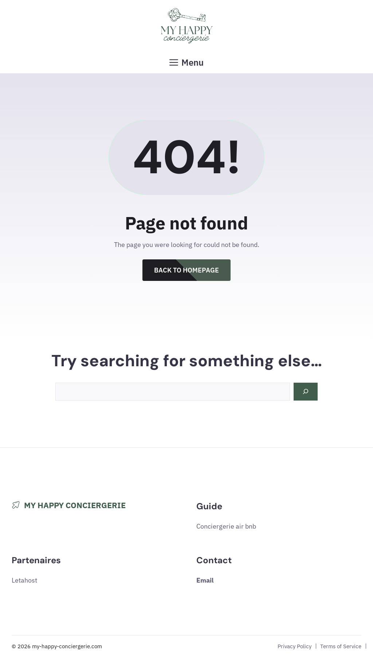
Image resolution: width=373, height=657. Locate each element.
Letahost (24, 580)
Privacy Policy (294, 646)
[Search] (306, 392)
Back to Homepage (186, 270)
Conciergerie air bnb (226, 526)
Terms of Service (340, 646)
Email (204, 580)
